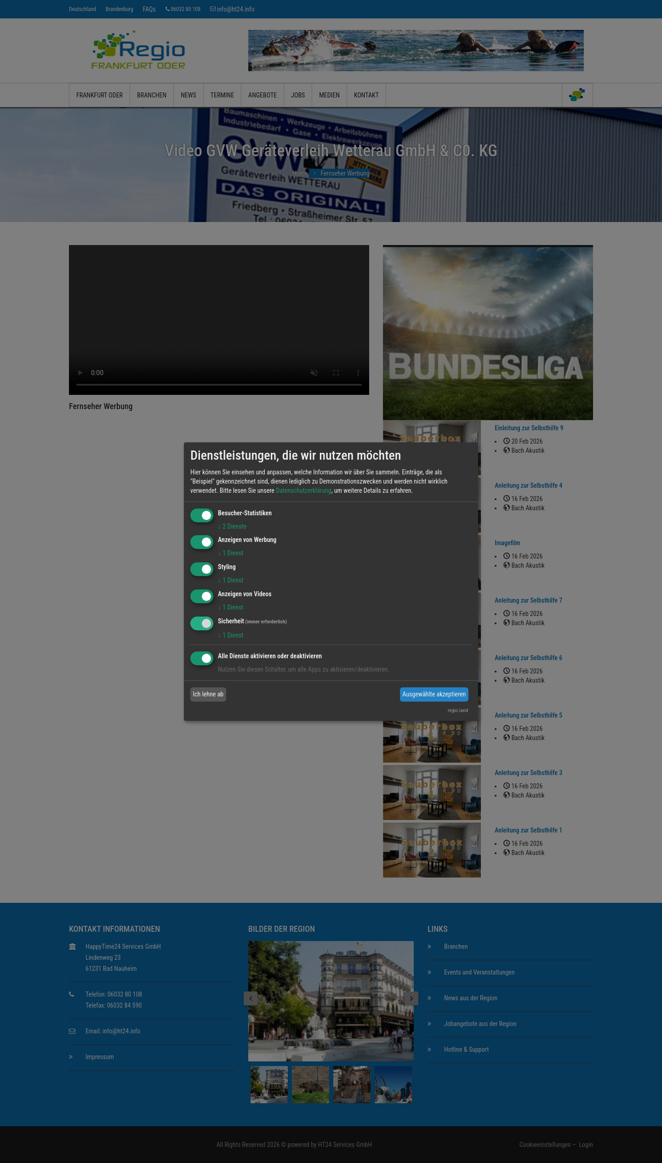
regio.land (458, 710)
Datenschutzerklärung (303, 490)
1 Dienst (230, 553)
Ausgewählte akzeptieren (434, 694)
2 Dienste (232, 526)
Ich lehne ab (208, 694)
